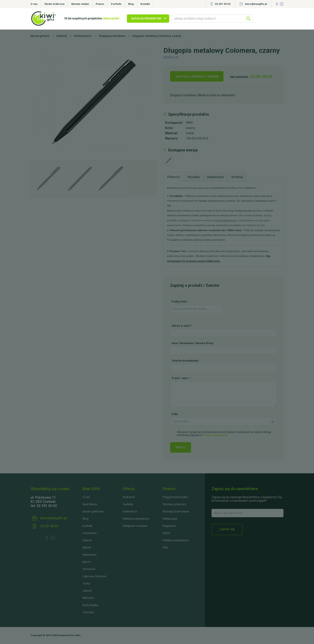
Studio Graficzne (54, 3)
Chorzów (88, 612)
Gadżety (128, 504)
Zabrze (87, 590)
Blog (131, 3)
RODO (166, 533)
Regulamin (169, 525)
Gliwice (87, 540)
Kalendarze (130, 511)
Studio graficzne (93, 511)
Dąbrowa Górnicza (94, 576)
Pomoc (100, 3)
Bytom (87, 561)
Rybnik (87, 547)
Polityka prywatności (176, 540)
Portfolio (116, 3)
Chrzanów (89, 569)
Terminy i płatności (174, 504)
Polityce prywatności (215, 435)
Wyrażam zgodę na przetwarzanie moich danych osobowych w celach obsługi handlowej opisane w (224, 434)
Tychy (86, 583)
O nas (34, 3)
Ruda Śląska (90, 605)
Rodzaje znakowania (176, 511)
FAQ (165, 547)
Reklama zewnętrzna (136, 518)
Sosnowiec (90, 533)
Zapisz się (227, 529)
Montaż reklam (80, 3)
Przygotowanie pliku (175, 497)
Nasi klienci (90, 504)
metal (190, 133)
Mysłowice (89, 554)
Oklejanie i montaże (135, 525)
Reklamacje (170, 518)
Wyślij (181, 447)
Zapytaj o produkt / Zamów (197, 76)
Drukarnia (129, 497)
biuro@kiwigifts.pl (256, 3)
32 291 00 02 (222, 3)
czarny (190, 128)
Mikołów (88, 597)
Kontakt (145, 3)
